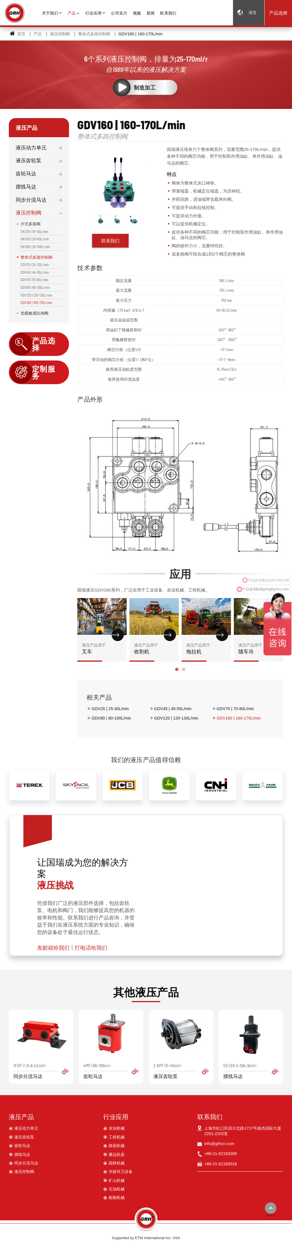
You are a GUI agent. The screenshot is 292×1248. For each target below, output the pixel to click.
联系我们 (168, 13)
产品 (38, 34)
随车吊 (258, 648)
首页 (17, 34)
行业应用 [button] (93, 13)
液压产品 (21, 1116)
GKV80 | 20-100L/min (35, 246)
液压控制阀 (60, 34)
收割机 (154, 648)
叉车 (102, 648)
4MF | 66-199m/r (111, 1071)
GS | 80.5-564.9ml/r (251, 1071)
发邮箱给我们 (53, 947)
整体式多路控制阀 (94, 34)
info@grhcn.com (219, 1143)
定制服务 (43, 372)
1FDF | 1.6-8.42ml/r (41, 1071)
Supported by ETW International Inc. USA (146, 1238)
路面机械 (117, 1145)
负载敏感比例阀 (34, 313)
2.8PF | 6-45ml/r (181, 1071)
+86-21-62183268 (220, 1153)
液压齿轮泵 (28, 160)
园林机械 (117, 1163)
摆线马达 (26, 186)
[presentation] (84, 639)
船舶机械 (117, 1197)
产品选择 (278, 12)
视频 (137, 13)
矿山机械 (117, 1180)
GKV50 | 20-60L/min (35, 239)
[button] (176, 669)
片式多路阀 (30, 223)
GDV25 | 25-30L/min (110, 708)
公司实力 (119, 13)
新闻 (151, 13)
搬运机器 (117, 1154)
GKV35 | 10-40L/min (34, 231)
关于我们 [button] (50, 13)
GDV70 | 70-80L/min (235, 708)
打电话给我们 (91, 947)
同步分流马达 (31, 199)
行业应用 (115, 1116)
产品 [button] (72, 13)
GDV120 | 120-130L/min (176, 718)
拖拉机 (206, 648)
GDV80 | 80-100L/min (111, 718)
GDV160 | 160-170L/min (238, 718)
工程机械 (117, 1137)
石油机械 (117, 1189)
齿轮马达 (26, 173)
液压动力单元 (31, 147)
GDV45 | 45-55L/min (172, 708)
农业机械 (117, 1128)
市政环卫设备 (121, 1171)
